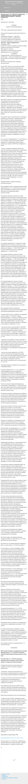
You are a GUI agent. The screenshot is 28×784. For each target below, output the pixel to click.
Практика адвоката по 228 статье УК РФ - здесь (12, 737)
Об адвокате (5, 776)
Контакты (7, 10)
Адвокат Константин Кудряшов (14, 1)
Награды (4, 775)
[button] (26, 14)
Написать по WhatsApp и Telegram (10, 777)
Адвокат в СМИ (7, 7)
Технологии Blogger (14, 782)
